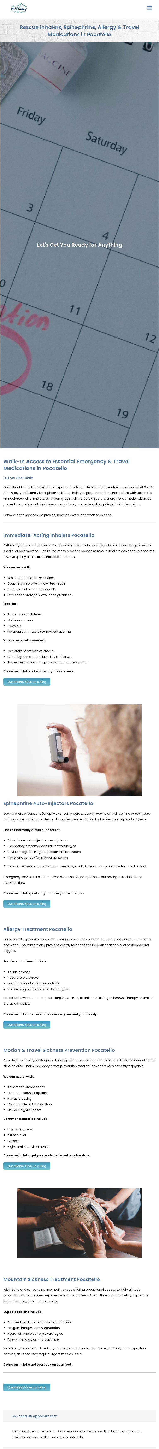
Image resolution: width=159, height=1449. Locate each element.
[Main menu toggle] (149, 8)
